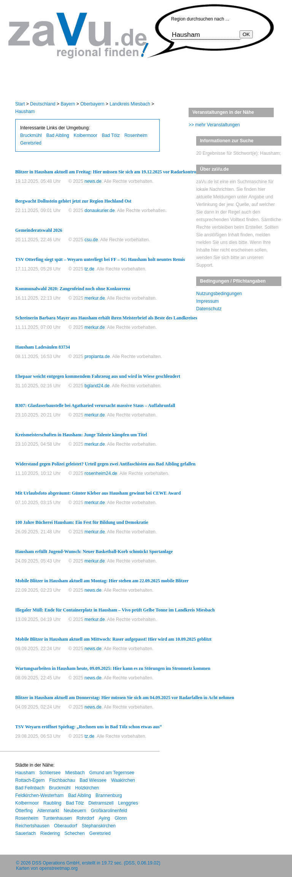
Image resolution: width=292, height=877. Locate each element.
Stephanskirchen (99, 825)
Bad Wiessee (92, 780)
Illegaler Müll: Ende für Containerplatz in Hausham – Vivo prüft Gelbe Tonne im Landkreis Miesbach (115, 610)
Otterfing (24, 810)
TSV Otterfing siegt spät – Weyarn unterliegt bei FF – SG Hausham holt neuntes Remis (100, 259)
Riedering (50, 833)
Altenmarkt (48, 810)
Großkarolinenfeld (109, 810)
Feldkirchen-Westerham (39, 795)
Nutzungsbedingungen (219, 293)
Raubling (52, 803)
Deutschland (43, 104)
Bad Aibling (57, 135)
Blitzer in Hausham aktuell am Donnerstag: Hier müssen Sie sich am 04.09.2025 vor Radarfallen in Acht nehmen (124, 697)
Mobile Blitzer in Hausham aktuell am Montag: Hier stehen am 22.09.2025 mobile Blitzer (102, 580)
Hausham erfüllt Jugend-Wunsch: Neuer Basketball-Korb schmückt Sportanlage (94, 551)
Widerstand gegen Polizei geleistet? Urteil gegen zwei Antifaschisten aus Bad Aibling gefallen (105, 464)
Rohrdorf (85, 818)
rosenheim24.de (100, 473)
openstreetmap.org (58, 868)
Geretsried (30, 143)
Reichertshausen (32, 825)
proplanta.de (97, 356)
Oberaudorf (65, 825)
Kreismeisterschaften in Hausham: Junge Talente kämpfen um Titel (81, 434)
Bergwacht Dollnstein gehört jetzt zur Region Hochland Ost (73, 201)
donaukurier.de (99, 210)
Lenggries (128, 803)
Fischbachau (62, 780)
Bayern (67, 104)
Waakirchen (123, 780)
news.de (93, 181)
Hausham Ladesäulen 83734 (42, 347)
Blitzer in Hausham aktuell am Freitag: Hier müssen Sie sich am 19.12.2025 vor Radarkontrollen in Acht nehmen (125, 171)
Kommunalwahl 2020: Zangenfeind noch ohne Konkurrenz (72, 288)
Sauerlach (25, 833)
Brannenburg (108, 795)
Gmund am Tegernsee (112, 772)
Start (20, 104)
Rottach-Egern (29, 780)
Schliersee (49, 772)
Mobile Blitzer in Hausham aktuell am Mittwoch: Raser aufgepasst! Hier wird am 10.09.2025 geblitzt (113, 639)
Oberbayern (92, 104)
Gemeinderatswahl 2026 (38, 230)
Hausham (25, 111)
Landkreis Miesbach (130, 104)
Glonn (121, 818)
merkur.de (94, 298)
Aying (104, 818)
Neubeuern (74, 810)
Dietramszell (101, 803)
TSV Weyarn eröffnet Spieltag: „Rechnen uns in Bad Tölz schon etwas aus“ (88, 726)
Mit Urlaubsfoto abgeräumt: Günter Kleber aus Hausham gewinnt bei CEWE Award (98, 493)
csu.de (91, 239)
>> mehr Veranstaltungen (214, 124)
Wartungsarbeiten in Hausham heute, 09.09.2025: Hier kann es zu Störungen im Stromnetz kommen (112, 668)
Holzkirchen (87, 788)
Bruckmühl (31, 135)
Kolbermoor (85, 135)
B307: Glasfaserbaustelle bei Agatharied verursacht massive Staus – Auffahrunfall (95, 405)
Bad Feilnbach (29, 788)
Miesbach (74, 772)
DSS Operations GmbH (55, 863)
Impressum (207, 301)
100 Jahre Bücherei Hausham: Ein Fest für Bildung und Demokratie (81, 522)
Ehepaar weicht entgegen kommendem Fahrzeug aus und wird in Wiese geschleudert (97, 376)
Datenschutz (209, 308)
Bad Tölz (111, 135)
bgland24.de (97, 385)
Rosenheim (136, 135)
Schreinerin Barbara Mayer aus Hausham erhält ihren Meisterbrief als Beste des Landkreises (106, 318)
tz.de (89, 269)
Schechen (74, 833)
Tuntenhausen (57, 818)
